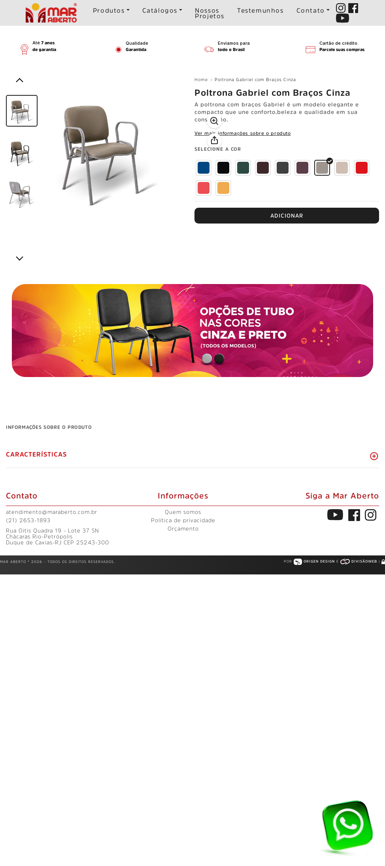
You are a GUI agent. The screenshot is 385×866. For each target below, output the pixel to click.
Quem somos (183, 512)
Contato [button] (310, 10)
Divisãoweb (359, 561)
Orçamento (183, 528)
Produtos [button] (109, 10)
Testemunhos (260, 10)
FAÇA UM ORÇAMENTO (286, 216)
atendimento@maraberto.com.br (51, 512)
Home (203, 80)
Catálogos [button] (159, 10)
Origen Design (315, 561)
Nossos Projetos (210, 13)
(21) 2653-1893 (28, 520)
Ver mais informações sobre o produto (242, 133)
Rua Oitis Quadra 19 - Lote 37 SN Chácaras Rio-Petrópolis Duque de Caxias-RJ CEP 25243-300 (57, 536)
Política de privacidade (183, 520)
